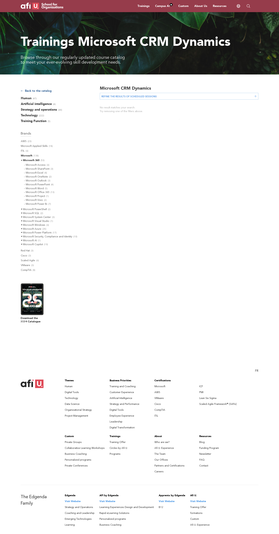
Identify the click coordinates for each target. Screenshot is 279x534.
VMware (159, 398)
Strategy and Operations (79, 507)
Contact (203, 465)
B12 (161, 507)
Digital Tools (72, 392)
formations (196, 513)
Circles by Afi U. (119, 448)
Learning (70, 524)
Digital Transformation (122, 427)
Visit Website (73, 501)
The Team (159, 453)
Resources (219, 6)
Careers (159, 471)
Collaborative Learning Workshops (85, 448)
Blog (202, 442)
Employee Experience (122, 415)
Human (69, 386)
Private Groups (73, 442)
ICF (201, 386)
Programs (115, 453)
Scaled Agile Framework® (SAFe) (218, 404)
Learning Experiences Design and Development (126, 507)
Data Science (72, 404)
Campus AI (164, 6)
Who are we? (162, 442)
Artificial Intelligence (121, 398)
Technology (71, 398)
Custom (183, 6)
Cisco (157, 404)
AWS (157, 392)
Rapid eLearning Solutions (114, 513)
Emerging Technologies (78, 518)
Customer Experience (122, 392)
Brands (26, 133)
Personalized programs (78, 459)
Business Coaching (76, 453)
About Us (200, 6)
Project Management (76, 415)
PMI (201, 392)
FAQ (201, 459)
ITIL (156, 415)
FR (256, 370)
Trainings (143, 6)
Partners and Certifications (169, 465)
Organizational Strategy (78, 409)
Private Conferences (76, 465)
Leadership (116, 421)
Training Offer (118, 442)
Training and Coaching (123, 386)
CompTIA (159, 409)
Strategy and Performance (124, 404)
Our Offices (161, 459)
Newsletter (205, 453)
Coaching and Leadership (79, 513)
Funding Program (209, 448)
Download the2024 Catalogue (30, 320)
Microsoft (159, 386)
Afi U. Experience (164, 448)
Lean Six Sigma (207, 398)
